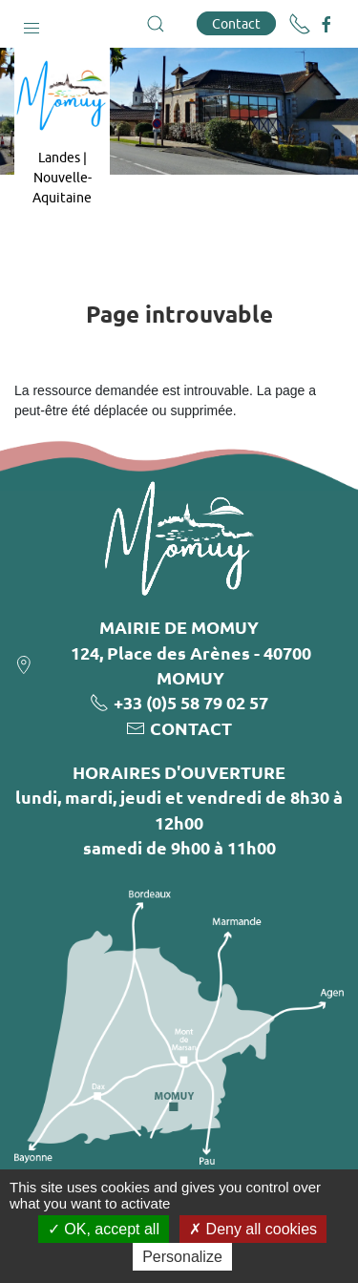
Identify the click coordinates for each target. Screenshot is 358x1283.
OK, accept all (103, 1229)
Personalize (182, 1257)
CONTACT (191, 728)
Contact (236, 23)
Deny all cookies (253, 1229)
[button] (31, 24)
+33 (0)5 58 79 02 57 (191, 702)
